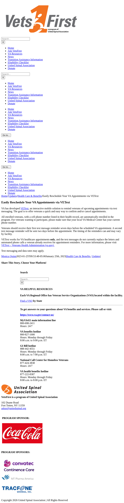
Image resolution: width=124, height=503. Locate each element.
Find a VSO (26, 301)
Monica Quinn (8, 256)
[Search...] (15, 39)
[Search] (3, 42)
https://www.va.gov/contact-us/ (37, 314)
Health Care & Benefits (78, 256)
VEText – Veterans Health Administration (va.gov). (27, 245)
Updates (96, 256)
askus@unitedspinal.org (13, 408)
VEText (25, 208)
